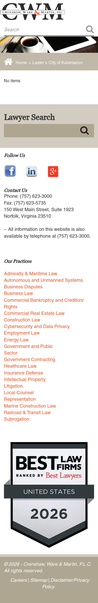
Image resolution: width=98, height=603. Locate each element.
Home (21, 62)
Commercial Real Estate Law (34, 313)
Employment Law (22, 333)
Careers (18, 580)
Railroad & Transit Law (27, 412)
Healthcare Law (20, 366)
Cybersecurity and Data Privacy (37, 326)
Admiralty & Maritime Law (30, 273)
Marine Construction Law (30, 406)
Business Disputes (23, 286)
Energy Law (16, 339)
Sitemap (38, 580)
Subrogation (16, 419)
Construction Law (22, 320)
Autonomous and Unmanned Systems (43, 280)
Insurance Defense (23, 373)
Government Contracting (29, 359)
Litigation (13, 386)
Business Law (18, 293)
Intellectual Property (25, 379)
